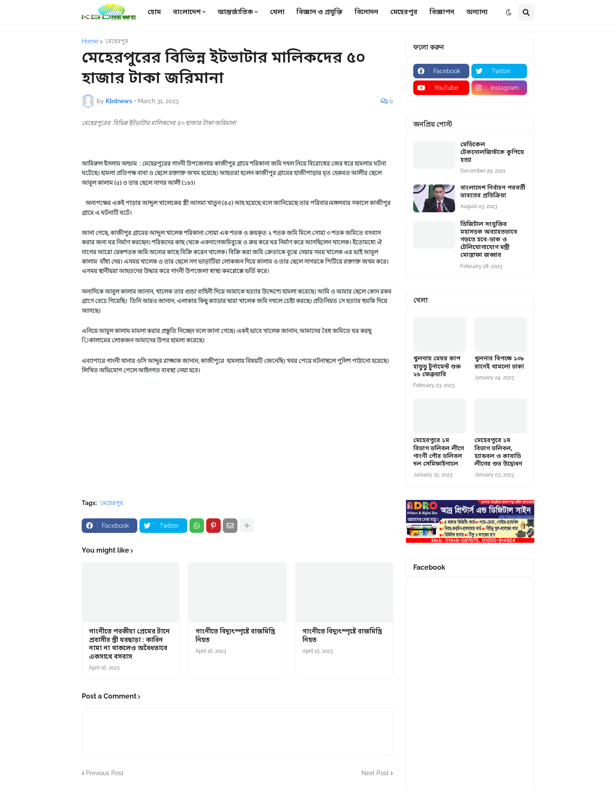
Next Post (375, 773)
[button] (508, 12)
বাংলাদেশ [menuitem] (187, 12)
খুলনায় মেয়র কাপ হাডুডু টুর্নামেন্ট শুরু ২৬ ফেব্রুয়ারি (437, 366)
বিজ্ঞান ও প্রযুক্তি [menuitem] (319, 12)
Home (90, 41)
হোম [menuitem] (154, 12)
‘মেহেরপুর (116, 41)
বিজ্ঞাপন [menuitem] (441, 12)
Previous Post (105, 773)
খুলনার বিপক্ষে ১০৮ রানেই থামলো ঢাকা (499, 363)
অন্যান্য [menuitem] (477, 12)
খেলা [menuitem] (277, 12)
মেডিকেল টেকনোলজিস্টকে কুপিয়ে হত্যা (492, 152)
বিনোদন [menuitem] (366, 12)
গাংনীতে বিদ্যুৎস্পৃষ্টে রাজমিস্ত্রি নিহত (235, 636)
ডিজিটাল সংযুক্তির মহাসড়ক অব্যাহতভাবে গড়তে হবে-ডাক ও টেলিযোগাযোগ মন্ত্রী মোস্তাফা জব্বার (488, 240)
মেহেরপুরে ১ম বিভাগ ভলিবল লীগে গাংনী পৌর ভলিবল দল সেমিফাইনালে (438, 452)
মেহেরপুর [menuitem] (404, 12)
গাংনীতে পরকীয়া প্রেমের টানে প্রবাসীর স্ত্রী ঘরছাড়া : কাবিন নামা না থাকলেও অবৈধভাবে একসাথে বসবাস (129, 644)
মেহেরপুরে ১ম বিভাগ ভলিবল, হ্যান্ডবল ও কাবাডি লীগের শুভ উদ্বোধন (498, 452)
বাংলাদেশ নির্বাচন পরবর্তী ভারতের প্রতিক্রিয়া (492, 192)
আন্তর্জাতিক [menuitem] (235, 12)
